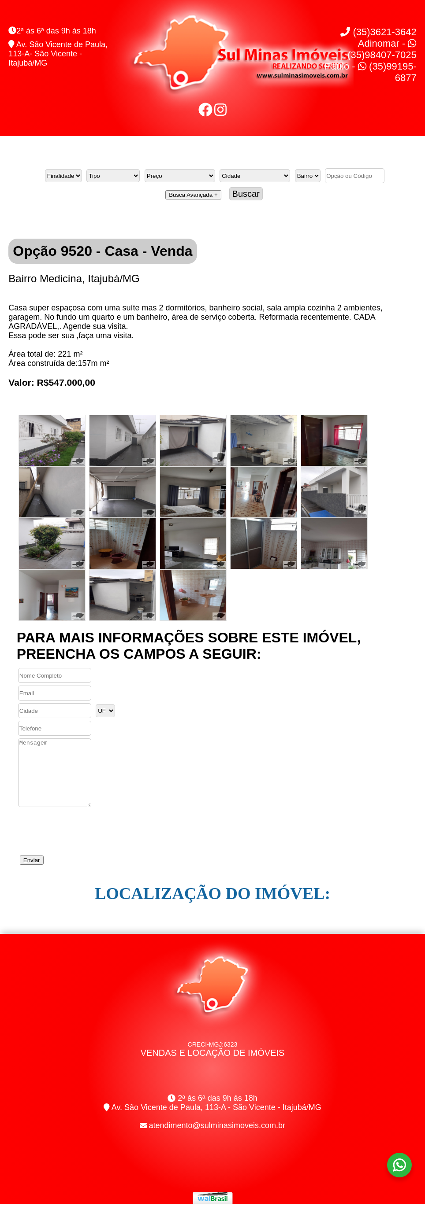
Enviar (31, 873)
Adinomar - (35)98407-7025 (382, 49)
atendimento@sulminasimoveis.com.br (217, 1138)
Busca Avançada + (193, 195)
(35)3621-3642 (378, 31)
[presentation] (84, 841)
